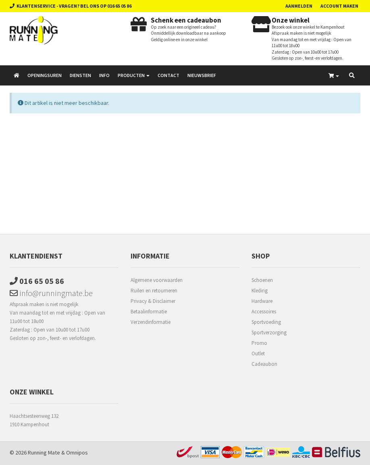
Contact (168, 75)
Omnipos (77, 452)
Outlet (258, 353)
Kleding (260, 290)
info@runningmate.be (51, 293)
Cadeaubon (264, 364)
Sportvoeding (266, 322)
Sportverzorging (269, 332)
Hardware (262, 301)
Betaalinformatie (149, 311)
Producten (134, 75)
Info (104, 75)
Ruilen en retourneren (154, 290)
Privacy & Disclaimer (153, 301)
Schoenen (262, 280)
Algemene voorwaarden (157, 280)
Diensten (80, 75)
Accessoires (264, 311)
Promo (259, 343)
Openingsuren (44, 75)
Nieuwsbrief (201, 75)
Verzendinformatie (150, 322)
